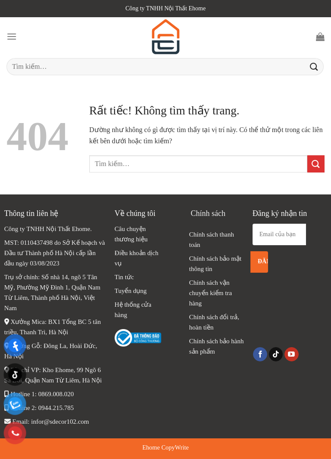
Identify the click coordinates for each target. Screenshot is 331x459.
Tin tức (124, 277)
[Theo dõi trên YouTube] (291, 354)
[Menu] (11, 36)
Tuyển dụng (131, 290)
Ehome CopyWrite (165, 447)
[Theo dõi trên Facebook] (260, 354)
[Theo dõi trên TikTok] (276, 354)
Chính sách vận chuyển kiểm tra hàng (210, 293)
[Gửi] (314, 66)
